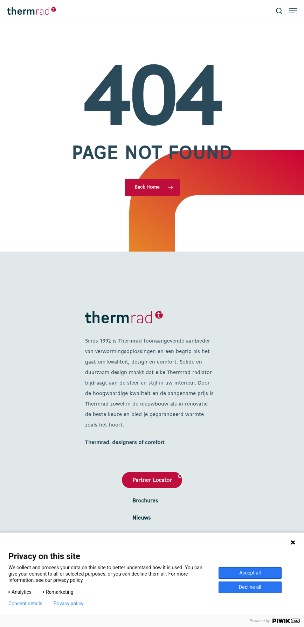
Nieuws (141, 518)
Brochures (145, 501)
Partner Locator (152, 480)
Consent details (25, 603)
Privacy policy (68, 603)
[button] (293, 10)
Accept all (250, 573)
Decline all (250, 587)
